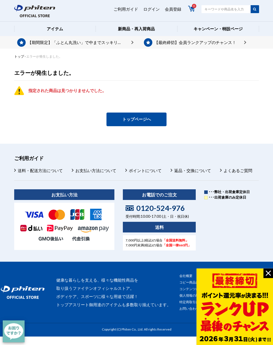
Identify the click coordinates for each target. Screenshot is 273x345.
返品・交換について (192, 170)
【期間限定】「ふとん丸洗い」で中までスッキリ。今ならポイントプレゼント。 (80, 42)
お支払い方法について (95, 170)
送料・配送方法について (40, 170)
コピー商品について (194, 282)
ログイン (151, 9)
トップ (19, 56)
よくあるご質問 (238, 170)
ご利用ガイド (126, 9)
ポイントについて (145, 170)
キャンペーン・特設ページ (218, 28)
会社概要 (185, 276)
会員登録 (173, 9)
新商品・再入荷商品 (136, 28)
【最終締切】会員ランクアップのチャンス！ (195, 42)
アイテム (55, 28)
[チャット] (14, 331)
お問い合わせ (189, 308)
